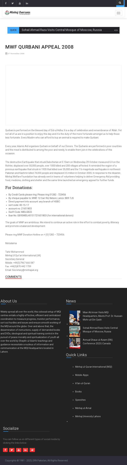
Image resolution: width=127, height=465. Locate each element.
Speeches (80, 400)
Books (78, 391)
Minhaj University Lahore (88, 416)
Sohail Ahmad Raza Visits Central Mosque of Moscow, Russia (62, 30)
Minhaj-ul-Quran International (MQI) (93, 366)
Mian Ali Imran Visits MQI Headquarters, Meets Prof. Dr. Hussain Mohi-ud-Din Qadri (102, 316)
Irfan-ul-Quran (82, 383)
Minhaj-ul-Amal (83, 408)
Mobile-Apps (81, 375)
